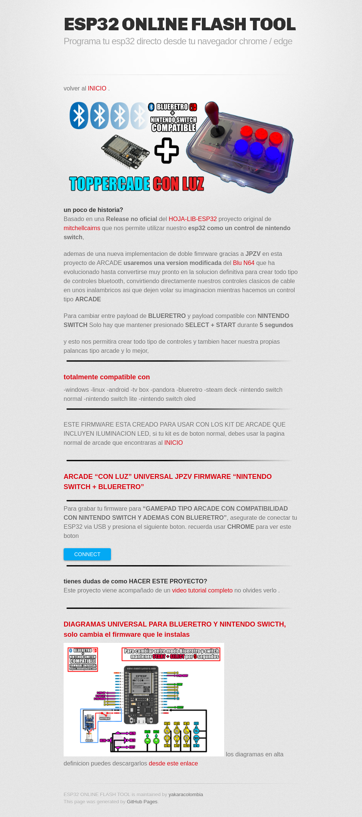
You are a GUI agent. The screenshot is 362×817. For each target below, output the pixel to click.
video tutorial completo (202, 590)
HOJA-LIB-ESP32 (193, 219)
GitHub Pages (142, 802)
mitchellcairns (82, 228)
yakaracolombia (186, 794)
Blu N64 (243, 263)
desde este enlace (173, 763)
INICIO (98, 88)
